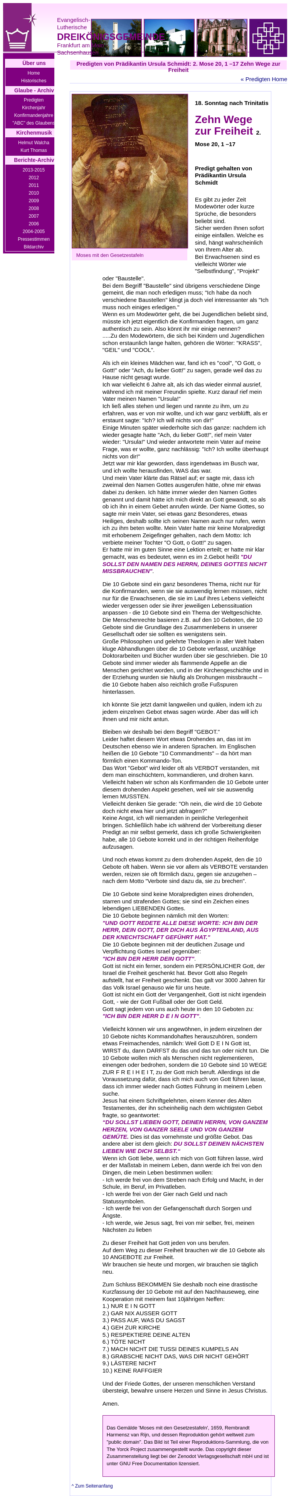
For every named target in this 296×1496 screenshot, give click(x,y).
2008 (34, 208)
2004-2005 (34, 231)
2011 (34, 185)
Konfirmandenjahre (33, 115)
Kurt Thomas (33, 150)
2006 (34, 224)
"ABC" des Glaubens (33, 123)
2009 (34, 200)
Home (33, 73)
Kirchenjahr (33, 107)
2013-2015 (34, 170)
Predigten (34, 100)
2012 (34, 177)
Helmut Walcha (33, 142)
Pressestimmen (34, 239)
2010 (34, 193)
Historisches (33, 80)
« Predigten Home (263, 79)
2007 (34, 216)
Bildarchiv (34, 247)
